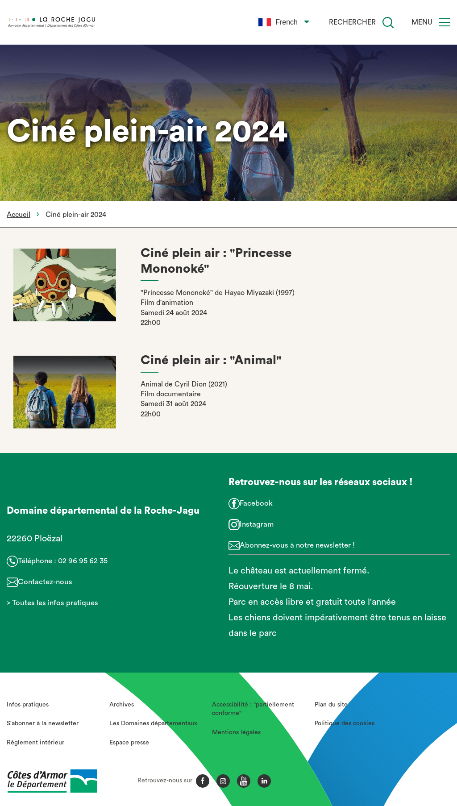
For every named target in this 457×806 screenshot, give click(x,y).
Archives (121, 705)
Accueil (18, 214)
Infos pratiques (28, 705)
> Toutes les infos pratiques (52, 603)
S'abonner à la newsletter (43, 723)
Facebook (256, 503)
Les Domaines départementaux (153, 723)
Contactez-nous (45, 582)
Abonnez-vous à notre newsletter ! (297, 545)
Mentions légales (236, 732)
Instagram (257, 524)
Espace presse (129, 743)
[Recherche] (388, 22)
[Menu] (444, 22)
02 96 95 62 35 (83, 561)
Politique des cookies (344, 723)
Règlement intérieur (35, 743)
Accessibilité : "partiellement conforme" (253, 709)
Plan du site (331, 705)
